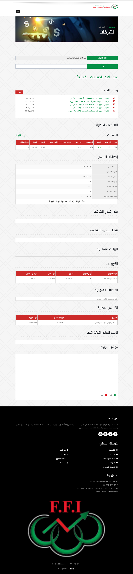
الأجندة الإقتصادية (110, 458)
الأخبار (64, 454)
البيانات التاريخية (20, 135)
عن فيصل (63, 450)
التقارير (114, 454)
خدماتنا (64, 462)
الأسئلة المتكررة (110, 467)
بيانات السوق (62, 458)
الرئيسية (112, 27)
